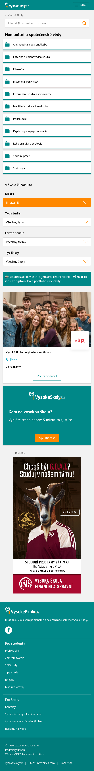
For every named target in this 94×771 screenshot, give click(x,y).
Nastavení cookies (33, 754)
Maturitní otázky (14, 687)
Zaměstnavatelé (14, 658)
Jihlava (14, 359)
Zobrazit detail (47, 376)
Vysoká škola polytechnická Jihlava (28, 352)
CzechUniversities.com (41, 763)
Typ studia (12, 213)
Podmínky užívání (15, 750)
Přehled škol (12, 650)
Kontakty (10, 707)
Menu (81, 5)
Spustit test (47, 438)
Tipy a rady (11, 672)
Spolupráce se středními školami (24, 721)
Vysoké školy (15, 15)
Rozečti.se (66, 763)
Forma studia (14, 233)
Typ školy (12, 253)
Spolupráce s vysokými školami (23, 714)
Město (9, 194)
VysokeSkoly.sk (14, 763)
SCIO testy (11, 665)
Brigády (9, 679)
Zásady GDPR (13, 754)
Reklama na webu (15, 728)
